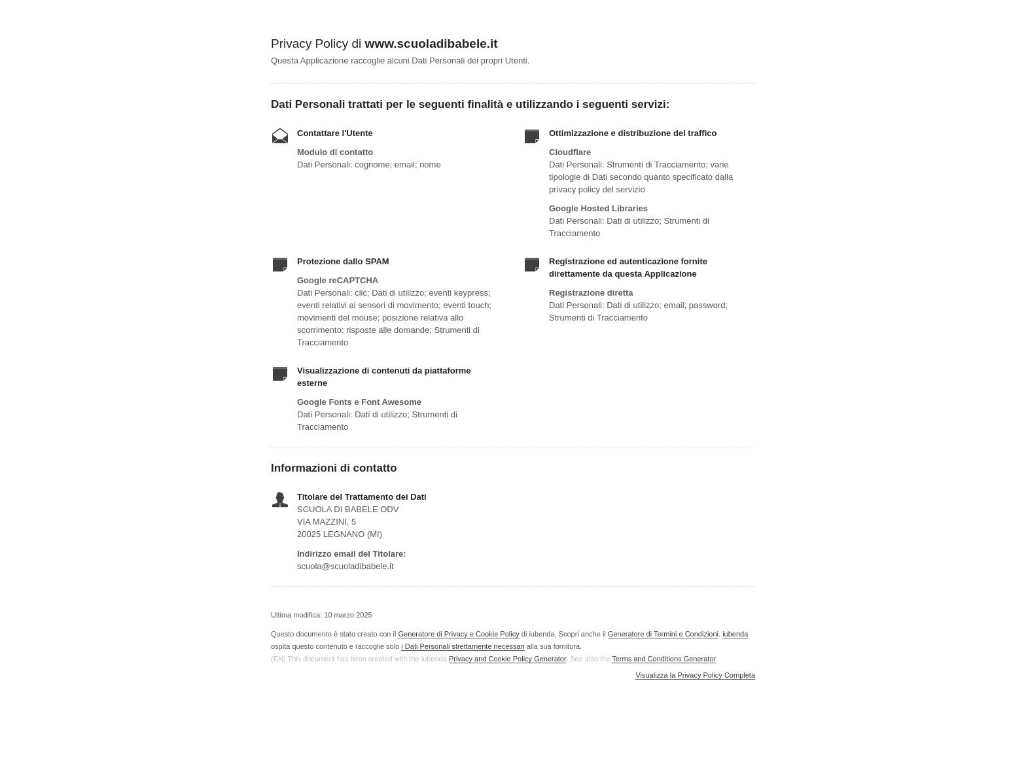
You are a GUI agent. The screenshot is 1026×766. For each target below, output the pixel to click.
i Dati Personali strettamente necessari (462, 646)
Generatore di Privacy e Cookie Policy (458, 634)
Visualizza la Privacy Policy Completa (695, 675)
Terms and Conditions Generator (663, 659)
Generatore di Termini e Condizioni (663, 634)
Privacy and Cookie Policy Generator (507, 659)
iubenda (735, 634)
